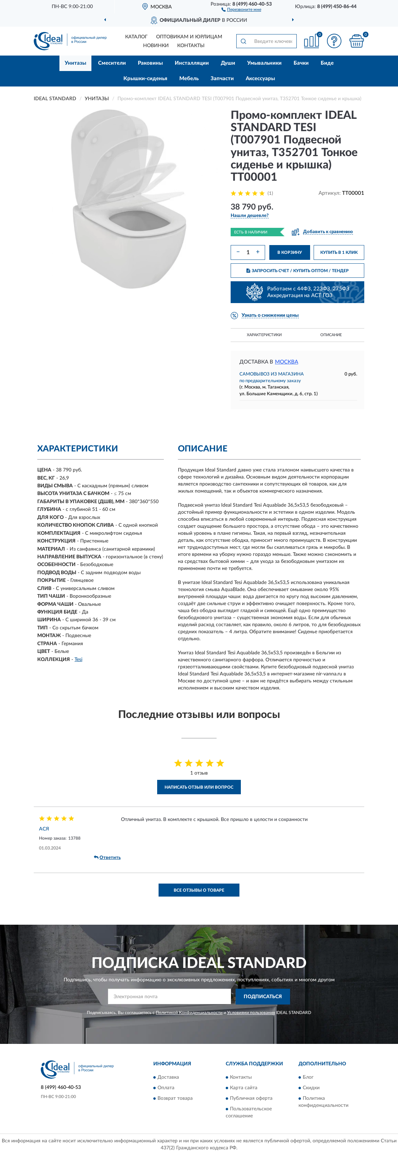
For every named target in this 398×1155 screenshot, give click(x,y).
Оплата (166, 1087)
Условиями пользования (251, 1012)
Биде (327, 63)
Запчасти (222, 78)
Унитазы (75, 63)
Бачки (301, 63)
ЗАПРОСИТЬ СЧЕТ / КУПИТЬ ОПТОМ (297, 271)
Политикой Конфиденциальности (189, 1012)
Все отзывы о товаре (199, 890)
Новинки (156, 45)
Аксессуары (260, 78)
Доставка (168, 1077)
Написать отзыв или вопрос (199, 787)
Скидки (311, 1087)
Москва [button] (286, 362)
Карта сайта (243, 1087)
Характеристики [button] (264, 335)
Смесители (112, 63)
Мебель (189, 78)
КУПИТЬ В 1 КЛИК (339, 252)
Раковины (150, 63)
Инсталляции (192, 63)
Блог (308, 1077)
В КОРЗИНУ (289, 252)
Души (228, 63)
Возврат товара (175, 1098)
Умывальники (264, 63)
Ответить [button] (107, 857)
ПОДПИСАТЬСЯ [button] (263, 996)
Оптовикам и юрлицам (189, 36)
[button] (241, 9)
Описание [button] (331, 335)
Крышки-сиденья (145, 78)
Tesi (78, 659)
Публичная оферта (251, 1098)
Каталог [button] (136, 36)
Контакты (191, 45)
